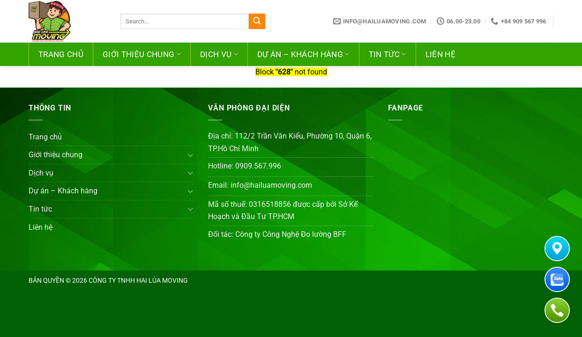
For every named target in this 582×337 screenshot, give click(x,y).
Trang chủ (60, 54)
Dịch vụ (219, 54)
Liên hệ (440, 54)
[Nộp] (257, 21)
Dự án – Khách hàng (303, 54)
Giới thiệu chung (142, 54)
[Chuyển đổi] (190, 155)
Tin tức (387, 54)
